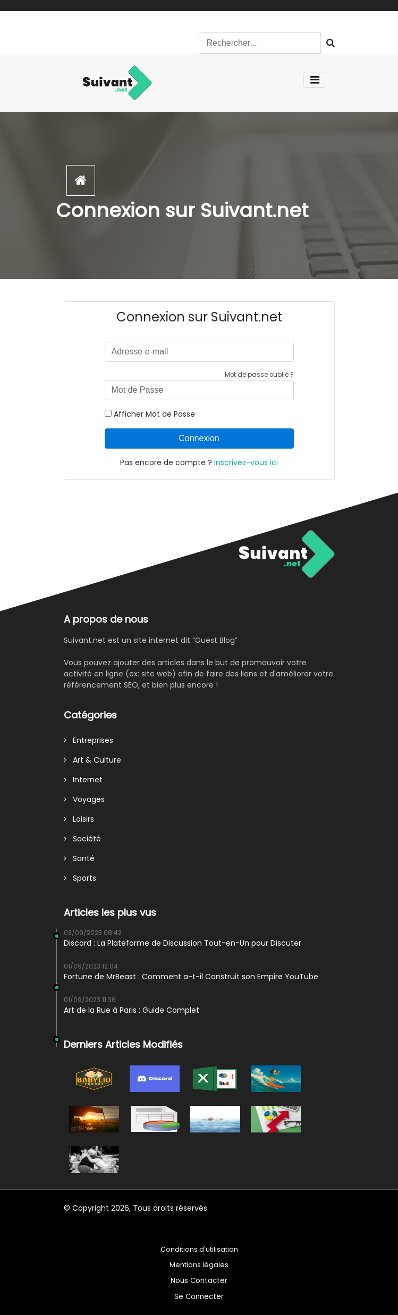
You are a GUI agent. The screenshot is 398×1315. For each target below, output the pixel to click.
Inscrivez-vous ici (246, 462)
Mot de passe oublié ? (259, 374)
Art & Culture (92, 760)
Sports (80, 878)
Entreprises (88, 740)
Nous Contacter (199, 1281)
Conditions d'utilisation (199, 1249)
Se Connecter (199, 1297)
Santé (79, 858)
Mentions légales (199, 1264)
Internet (83, 779)
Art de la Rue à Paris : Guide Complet (131, 1010)
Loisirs (79, 819)
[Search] (260, 43)
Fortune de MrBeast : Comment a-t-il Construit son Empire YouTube (191, 976)
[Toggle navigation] (314, 80)
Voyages (84, 799)
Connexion (199, 438)
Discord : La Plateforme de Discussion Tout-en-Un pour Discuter (182, 943)
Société (82, 838)
